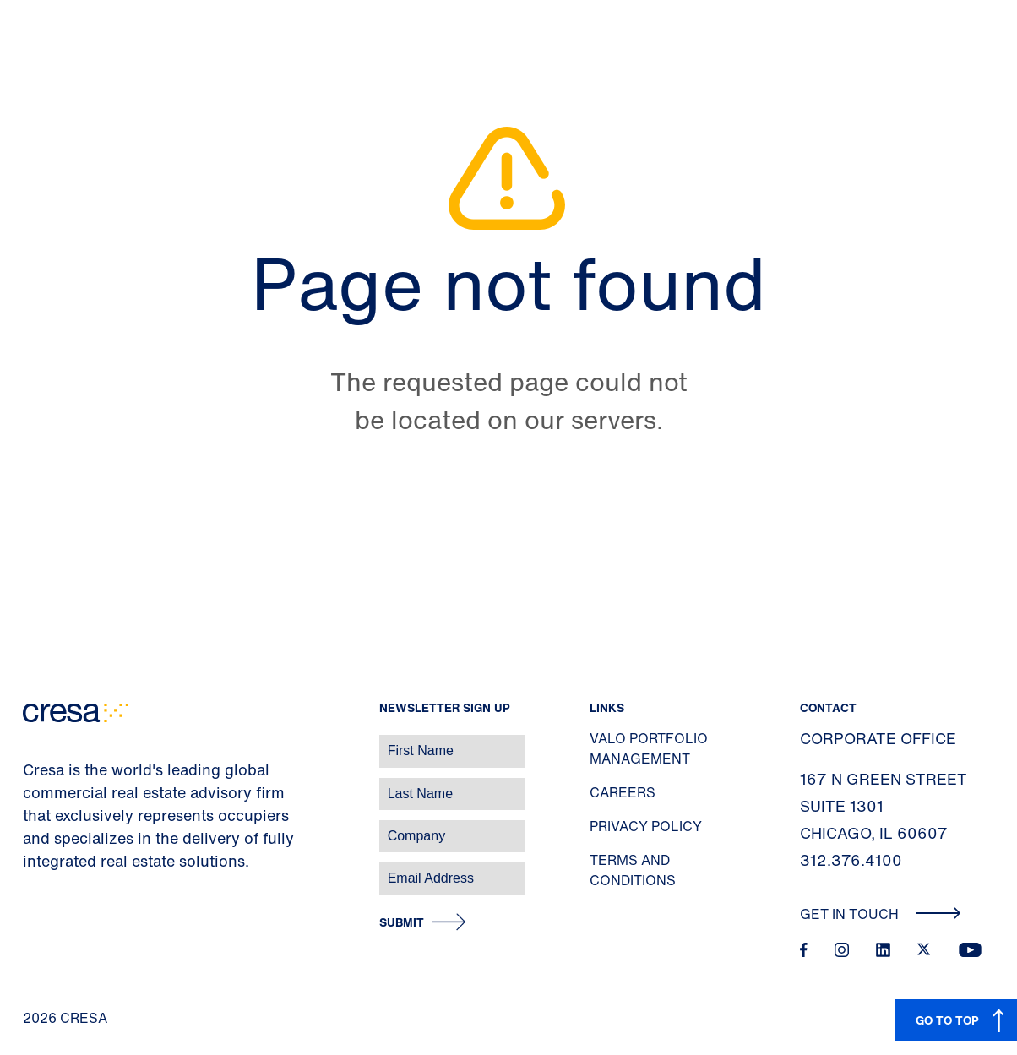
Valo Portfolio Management (649, 748)
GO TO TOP (947, 1020)
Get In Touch (880, 914)
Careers (622, 792)
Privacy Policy (646, 826)
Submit (401, 923)
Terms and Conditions (633, 870)
